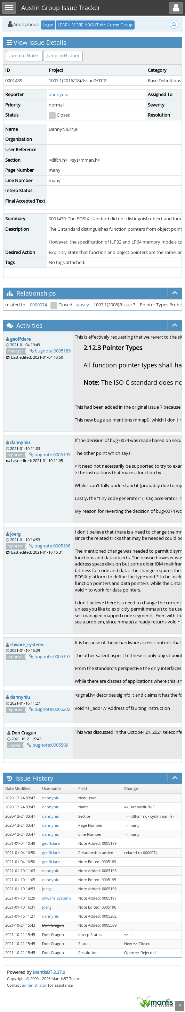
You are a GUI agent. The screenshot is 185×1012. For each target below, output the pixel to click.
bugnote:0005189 (53, 351)
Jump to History (63, 55)
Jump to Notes (24, 55)
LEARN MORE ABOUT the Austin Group (95, 25)
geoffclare (20, 339)
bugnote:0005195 (52, 454)
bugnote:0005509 (50, 745)
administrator (34, 985)
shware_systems (27, 644)
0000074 (38, 304)
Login (48, 25)
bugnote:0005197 (52, 656)
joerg (15, 534)
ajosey (82, 304)
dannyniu (59, 94)
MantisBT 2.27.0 (49, 972)
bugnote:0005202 (52, 709)
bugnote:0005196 (52, 546)
